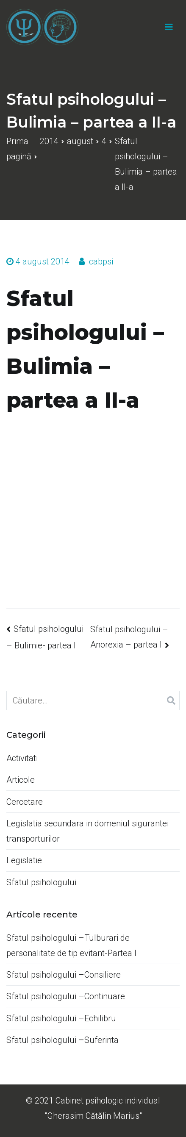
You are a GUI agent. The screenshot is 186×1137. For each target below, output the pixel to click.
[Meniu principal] (169, 27)
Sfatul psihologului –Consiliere (63, 975)
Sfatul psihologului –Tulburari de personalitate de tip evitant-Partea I (71, 945)
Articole (20, 780)
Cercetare (24, 802)
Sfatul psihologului (41, 882)
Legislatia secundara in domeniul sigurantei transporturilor (87, 831)
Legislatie (24, 860)
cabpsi (101, 261)
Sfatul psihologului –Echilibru (61, 1018)
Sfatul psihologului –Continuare (65, 996)
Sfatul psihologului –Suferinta (62, 1040)
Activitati (22, 758)
